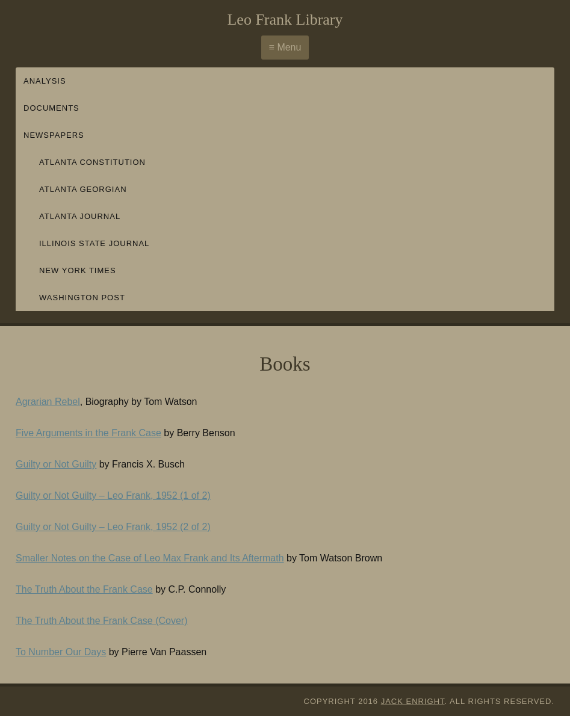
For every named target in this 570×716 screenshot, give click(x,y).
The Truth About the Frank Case (84, 589)
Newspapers (53, 135)
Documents (51, 108)
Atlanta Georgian (83, 189)
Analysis (44, 80)
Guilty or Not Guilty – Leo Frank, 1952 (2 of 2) (113, 527)
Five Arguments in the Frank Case (88, 433)
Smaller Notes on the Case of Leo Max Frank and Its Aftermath (150, 558)
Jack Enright (413, 701)
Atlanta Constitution (92, 162)
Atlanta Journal (79, 216)
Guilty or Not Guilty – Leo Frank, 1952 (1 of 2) (113, 495)
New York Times (77, 270)
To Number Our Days (61, 652)
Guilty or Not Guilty (56, 464)
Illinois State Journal (94, 243)
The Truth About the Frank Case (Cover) (101, 621)
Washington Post (82, 297)
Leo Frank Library (284, 19)
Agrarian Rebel (48, 402)
